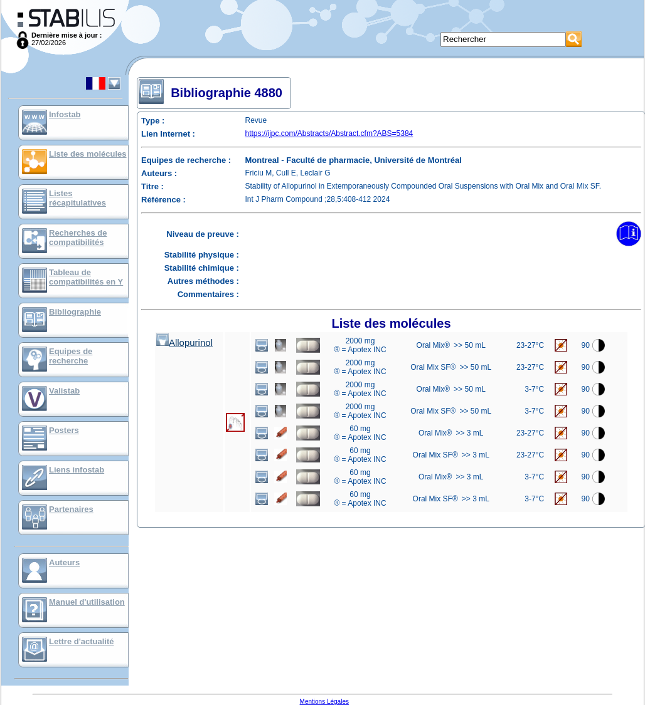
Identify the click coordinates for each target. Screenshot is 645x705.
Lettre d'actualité (81, 641)
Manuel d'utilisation (87, 602)
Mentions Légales (324, 701)
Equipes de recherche (70, 356)
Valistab (64, 390)
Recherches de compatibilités (78, 237)
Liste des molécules (88, 154)
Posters (64, 430)
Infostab (65, 114)
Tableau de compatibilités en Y (86, 277)
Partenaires (71, 509)
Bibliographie (75, 311)
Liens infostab (76, 469)
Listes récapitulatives (77, 198)
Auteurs (64, 562)
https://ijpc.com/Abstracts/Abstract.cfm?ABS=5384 (329, 133)
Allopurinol (184, 342)
